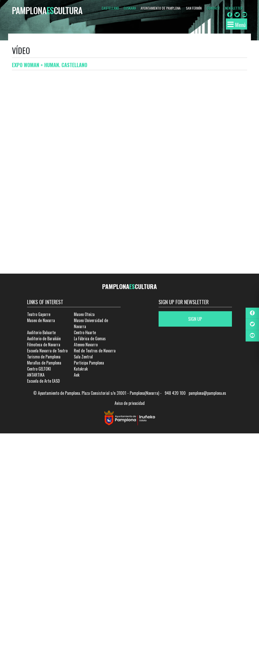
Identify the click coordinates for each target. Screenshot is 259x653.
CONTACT (213, 8)
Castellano (110, 8)
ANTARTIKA (36, 375)
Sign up (195, 319)
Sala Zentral (83, 357)
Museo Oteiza (84, 314)
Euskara (130, 8)
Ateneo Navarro (86, 345)
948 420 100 (175, 393)
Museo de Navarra (41, 320)
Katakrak (81, 369)
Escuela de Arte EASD (43, 381)
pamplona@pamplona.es (207, 393)
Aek (76, 375)
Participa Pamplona (89, 363)
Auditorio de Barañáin (44, 338)
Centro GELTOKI (39, 369)
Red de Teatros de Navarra (95, 351)
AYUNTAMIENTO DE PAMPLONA (161, 8)
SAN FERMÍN (194, 8)
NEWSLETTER (234, 8)
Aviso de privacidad (130, 403)
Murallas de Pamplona (44, 363)
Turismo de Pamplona (43, 357)
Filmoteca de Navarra (43, 345)
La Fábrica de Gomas (90, 338)
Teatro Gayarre (38, 314)
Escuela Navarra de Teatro (47, 351)
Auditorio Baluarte (41, 332)
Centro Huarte (85, 332)
